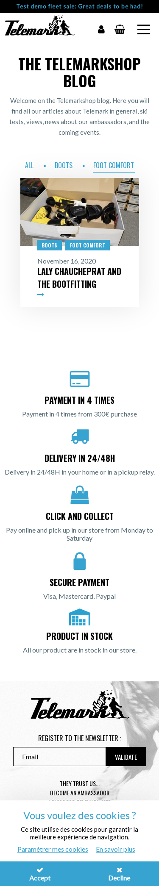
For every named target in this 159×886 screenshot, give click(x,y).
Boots (64, 165)
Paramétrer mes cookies (52, 849)
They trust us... (80, 783)
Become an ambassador (79, 792)
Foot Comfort (113, 165)
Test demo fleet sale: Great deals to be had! (79, 6)
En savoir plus (115, 849)
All (29, 165)
